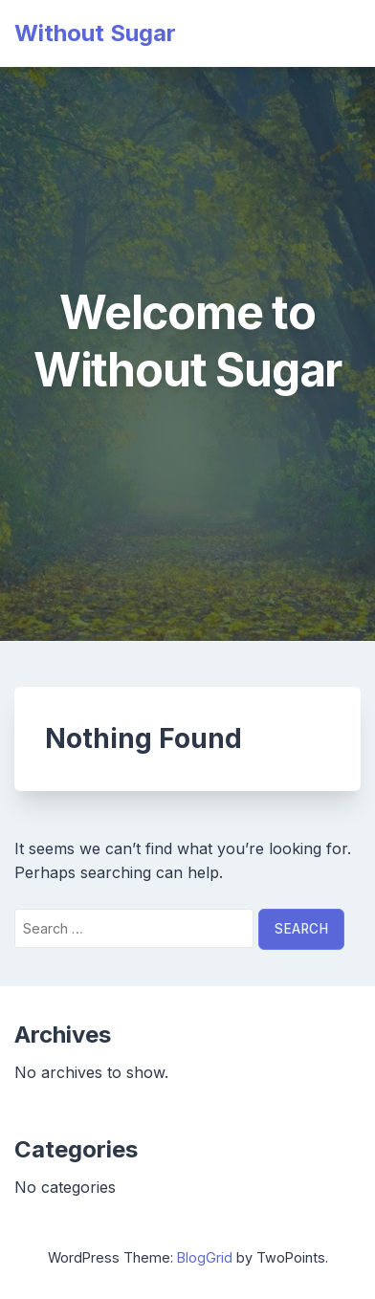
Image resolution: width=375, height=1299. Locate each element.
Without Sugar (95, 33)
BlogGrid (204, 1257)
